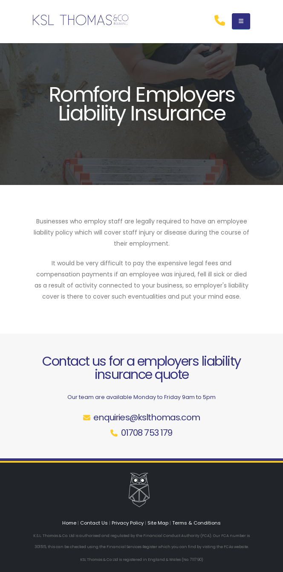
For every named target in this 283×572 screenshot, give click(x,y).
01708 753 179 (147, 433)
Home (69, 522)
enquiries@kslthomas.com (146, 417)
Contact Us (94, 522)
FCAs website (236, 546)
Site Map (157, 522)
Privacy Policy (128, 522)
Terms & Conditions (196, 522)
